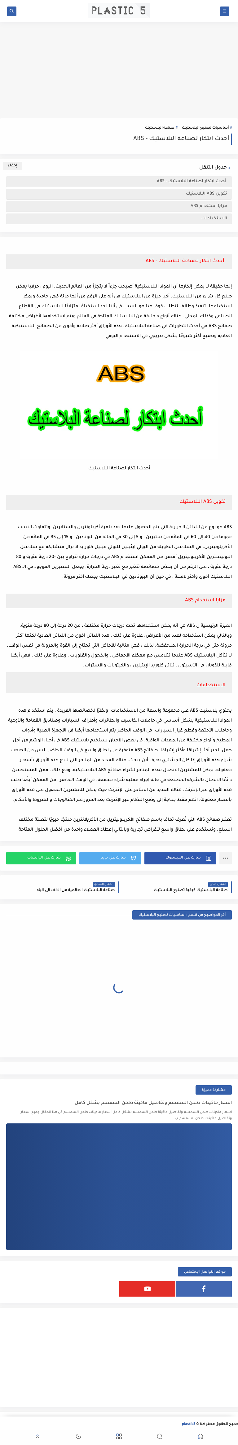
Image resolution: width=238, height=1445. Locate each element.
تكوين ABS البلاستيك (206, 193)
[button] (180, 858)
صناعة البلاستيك (159, 128)
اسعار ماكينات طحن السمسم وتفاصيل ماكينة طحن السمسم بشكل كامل (153, 1103)
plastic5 (188, 1424)
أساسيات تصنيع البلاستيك (205, 128)
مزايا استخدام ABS (209, 206)
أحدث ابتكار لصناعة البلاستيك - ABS (191, 181)
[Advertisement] (119, 70)
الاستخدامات (214, 218)
